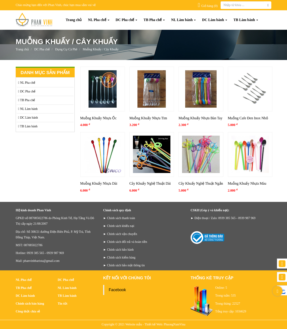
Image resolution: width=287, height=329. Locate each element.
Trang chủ (74, 20)
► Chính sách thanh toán (119, 218)
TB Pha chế (154, 20)
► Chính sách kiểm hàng (119, 257)
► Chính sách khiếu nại (118, 226)
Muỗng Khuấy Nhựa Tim (148, 118)
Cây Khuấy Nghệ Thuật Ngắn (200, 183)
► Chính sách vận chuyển (120, 234)
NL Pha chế (98, 20)
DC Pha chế (126, 20)
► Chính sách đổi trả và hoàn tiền (125, 242)
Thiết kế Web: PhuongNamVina (165, 324)
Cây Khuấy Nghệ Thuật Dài (150, 183)
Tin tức (62, 303)
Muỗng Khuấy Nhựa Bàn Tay (200, 118)
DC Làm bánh (214, 20)
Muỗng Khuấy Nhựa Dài (98, 183)
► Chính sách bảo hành (118, 249)
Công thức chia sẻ (28, 311)
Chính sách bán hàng (30, 303)
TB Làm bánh (245, 20)
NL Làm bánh (183, 20)
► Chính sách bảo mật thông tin (124, 265)
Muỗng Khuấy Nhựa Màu (247, 183)
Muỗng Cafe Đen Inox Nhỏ (248, 118)
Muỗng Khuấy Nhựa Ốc (98, 118)
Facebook (117, 290)
